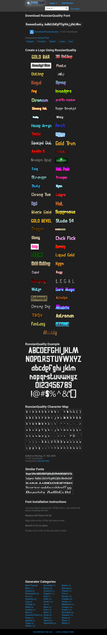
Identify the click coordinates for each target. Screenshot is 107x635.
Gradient (67, 599)
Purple (66, 609)
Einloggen (75, 8)
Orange (67, 607)
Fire (65, 593)
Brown (48, 588)
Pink (47, 609)
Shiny (47, 618)
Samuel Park (43, 38)
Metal (29, 607)
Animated (49, 585)
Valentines (50, 623)
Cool (70, 41)
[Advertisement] (12, 53)
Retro (47, 612)
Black (66, 585)
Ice (46, 604)
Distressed (32, 593)
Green (48, 601)
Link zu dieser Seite (65, 632)
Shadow (67, 615)
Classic (66, 591)
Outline (30, 609)
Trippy (29, 623)
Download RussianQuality (44, 32)
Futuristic (41, 41)
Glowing (31, 599)
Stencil (48, 620)
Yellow (30, 626)
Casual (29, 591)
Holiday (30, 604)
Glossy (67, 596)
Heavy (66, 601)
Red (29, 612)
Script (48, 615)
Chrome (49, 591)
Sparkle (30, 620)
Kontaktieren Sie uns (43, 632)
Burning (67, 588)
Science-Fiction (33, 615)
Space (66, 618)
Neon (47, 607)
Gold (48, 599)
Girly (47, 596)
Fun (28, 596)
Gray (28, 601)
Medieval (68, 604)
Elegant (30, 41)
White (66, 623)
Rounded (68, 612)
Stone (66, 620)
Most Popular (31, 585)
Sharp (29, 618)
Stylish (52, 41)
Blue (29, 588)
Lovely (62, 41)
